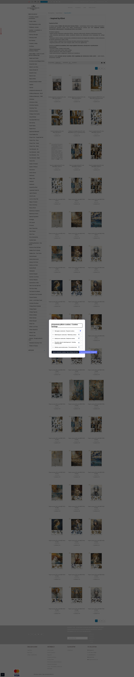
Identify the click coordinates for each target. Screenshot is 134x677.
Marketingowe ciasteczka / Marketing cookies (65, 334)
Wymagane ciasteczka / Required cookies (64, 331)
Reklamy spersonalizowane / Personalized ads (66, 347)
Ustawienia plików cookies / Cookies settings (65, 325)
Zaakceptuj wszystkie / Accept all (88, 352)
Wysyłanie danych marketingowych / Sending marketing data (65, 343)
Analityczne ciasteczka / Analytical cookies (65, 338)
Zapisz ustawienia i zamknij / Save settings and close (65, 352)
